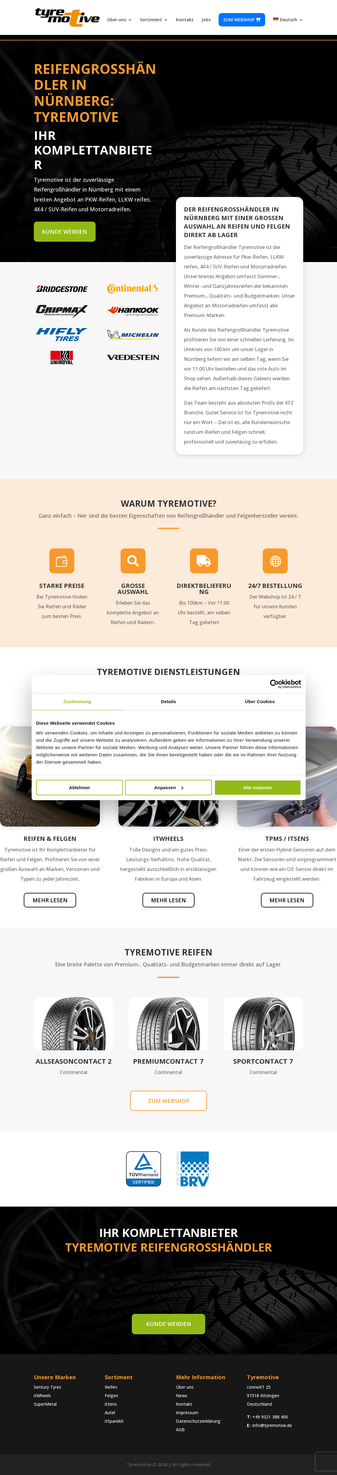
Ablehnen (79, 787)
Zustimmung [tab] (77, 701)
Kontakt (185, 20)
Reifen (111, 1387)
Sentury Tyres (47, 1387)
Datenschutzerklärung (198, 1421)
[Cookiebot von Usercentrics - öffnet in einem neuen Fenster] (274, 684)
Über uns (116, 20)
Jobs (206, 20)
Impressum (187, 1412)
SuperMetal (45, 1404)
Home (93, 20)
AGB (180, 1429)
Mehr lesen (50, 900)
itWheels (42, 1395)
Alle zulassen (257, 787)
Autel (110, 1412)
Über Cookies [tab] (260, 701)
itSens (111, 1404)
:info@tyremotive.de (272, 1425)
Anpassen (168, 787)
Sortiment (151, 20)
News (181, 1395)
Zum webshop (242, 19)
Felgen (111, 1395)
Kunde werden (64, 231)
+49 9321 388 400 (270, 1417)
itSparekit (114, 1421)
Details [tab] (168, 701)
